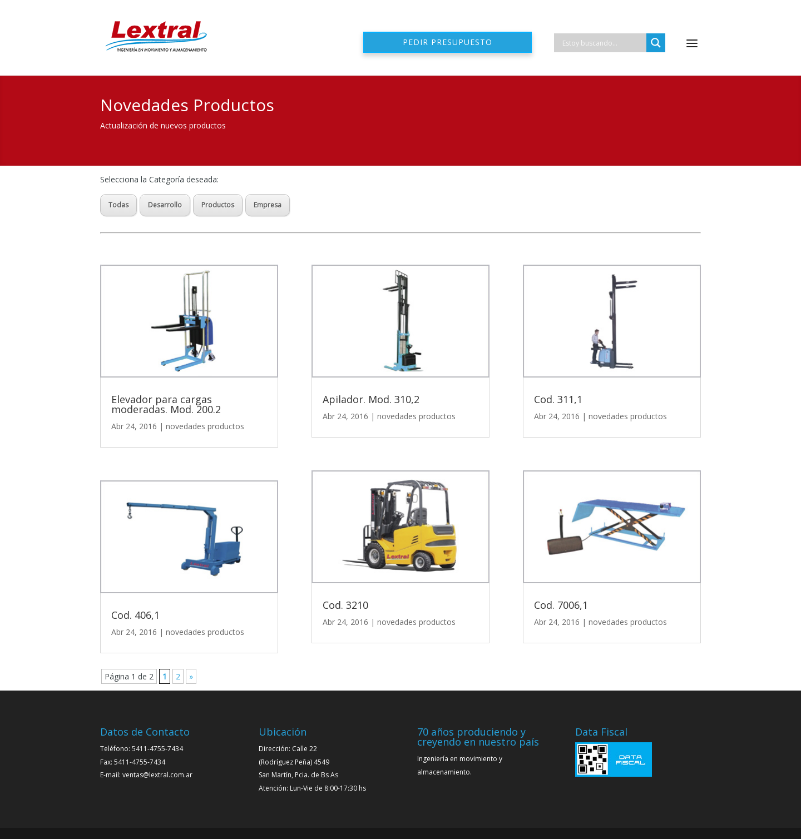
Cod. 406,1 (135, 615)
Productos (217, 205)
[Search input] (603, 42)
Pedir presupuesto (447, 42)
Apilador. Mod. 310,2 (371, 399)
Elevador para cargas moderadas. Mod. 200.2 (166, 404)
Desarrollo (165, 205)
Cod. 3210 (345, 605)
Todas (118, 205)
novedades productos (205, 426)
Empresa (267, 205)
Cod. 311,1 (558, 399)
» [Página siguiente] (191, 676)
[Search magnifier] (655, 42)
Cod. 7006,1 (561, 605)
